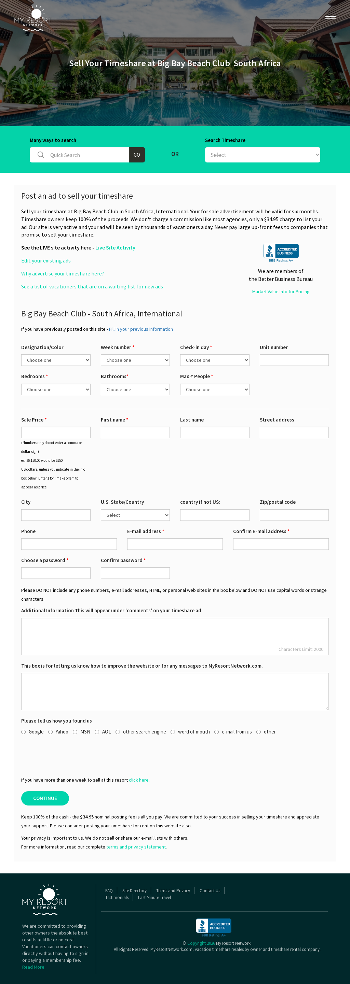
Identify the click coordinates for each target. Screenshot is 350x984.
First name (115, 419)
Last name (192, 419)
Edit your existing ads (46, 260)
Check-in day (196, 347)
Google (32, 731)
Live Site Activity (115, 247)
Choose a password (45, 560)
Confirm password (123, 560)
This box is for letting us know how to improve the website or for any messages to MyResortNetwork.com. (142, 665)
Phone (28, 531)
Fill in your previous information (141, 329)
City (25, 502)
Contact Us (210, 891)
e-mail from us (233, 731)
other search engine (141, 731)
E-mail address (145, 531)
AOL (103, 731)
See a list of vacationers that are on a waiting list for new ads (92, 286)
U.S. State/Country (122, 502)
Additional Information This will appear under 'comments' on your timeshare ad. (112, 610)
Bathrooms (115, 376)
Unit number (274, 347)
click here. (139, 780)
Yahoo (58, 731)
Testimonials (117, 897)
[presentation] (73, 755)
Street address (277, 419)
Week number (118, 347)
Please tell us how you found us (56, 720)
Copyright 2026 (201, 943)
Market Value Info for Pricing (281, 291)
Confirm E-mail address (261, 531)
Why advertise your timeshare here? (62, 273)
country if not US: (200, 502)
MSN (81, 731)
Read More (33, 967)
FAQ (109, 891)
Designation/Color (42, 347)
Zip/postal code (278, 502)
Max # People (196, 376)
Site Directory (134, 891)
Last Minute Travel (154, 897)
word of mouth (190, 731)
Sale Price (34, 419)
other (266, 731)
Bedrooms (34, 376)
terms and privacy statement (136, 847)
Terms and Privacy (173, 891)
